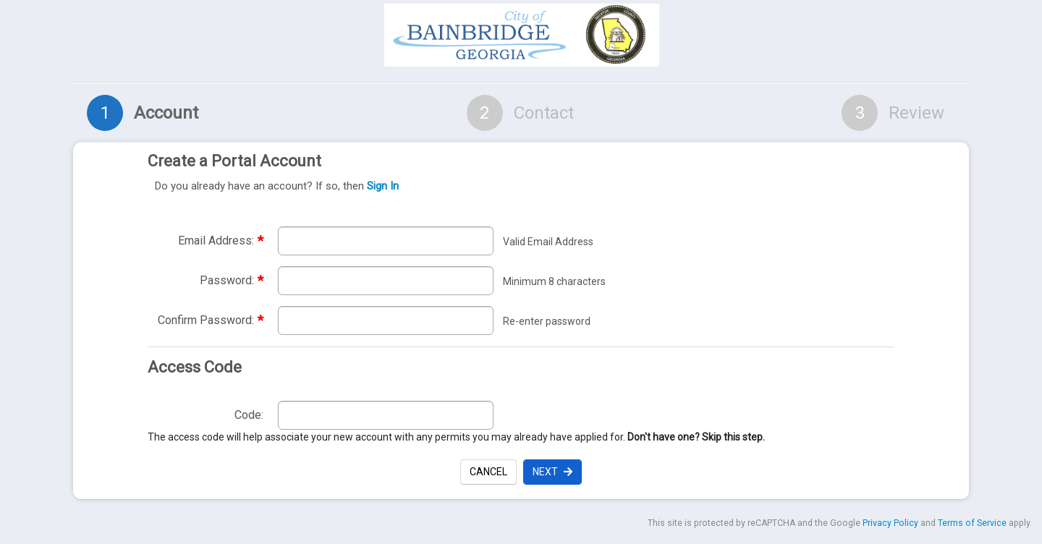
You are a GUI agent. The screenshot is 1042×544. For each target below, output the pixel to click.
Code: (248, 415)
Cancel (488, 471)
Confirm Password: (210, 320)
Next (552, 471)
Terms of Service (972, 523)
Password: (231, 280)
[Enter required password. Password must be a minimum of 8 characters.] (386, 280)
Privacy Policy (890, 523)
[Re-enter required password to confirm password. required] (386, 320)
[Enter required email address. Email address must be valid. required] (386, 240)
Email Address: (220, 240)
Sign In (383, 185)
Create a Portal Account (517, 173)
